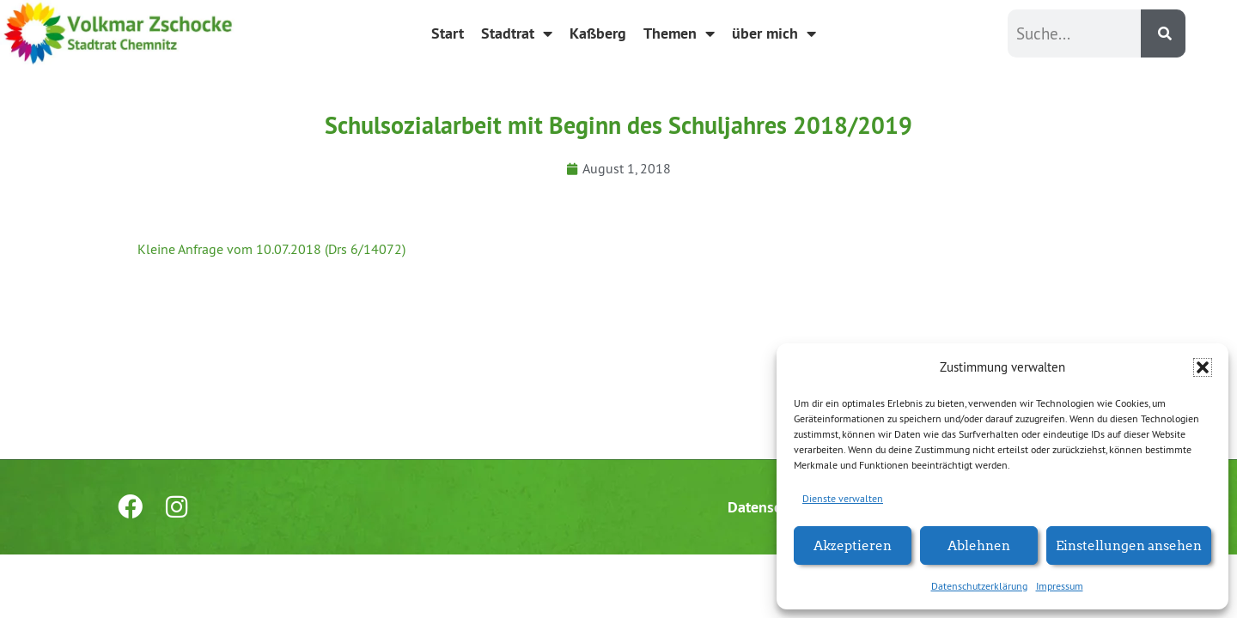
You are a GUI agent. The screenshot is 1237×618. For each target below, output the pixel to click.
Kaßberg (598, 33)
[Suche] (1163, 33)
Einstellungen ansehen (1129, 544)
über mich (774, 33)
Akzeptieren (852, 544)
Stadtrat (516, 33)
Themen (679, 33)
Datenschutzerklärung (979, 585)
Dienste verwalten (842, 498)
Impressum (1059, 585)
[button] (1202, 367)
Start (447, 33)
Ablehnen (979, 544)
